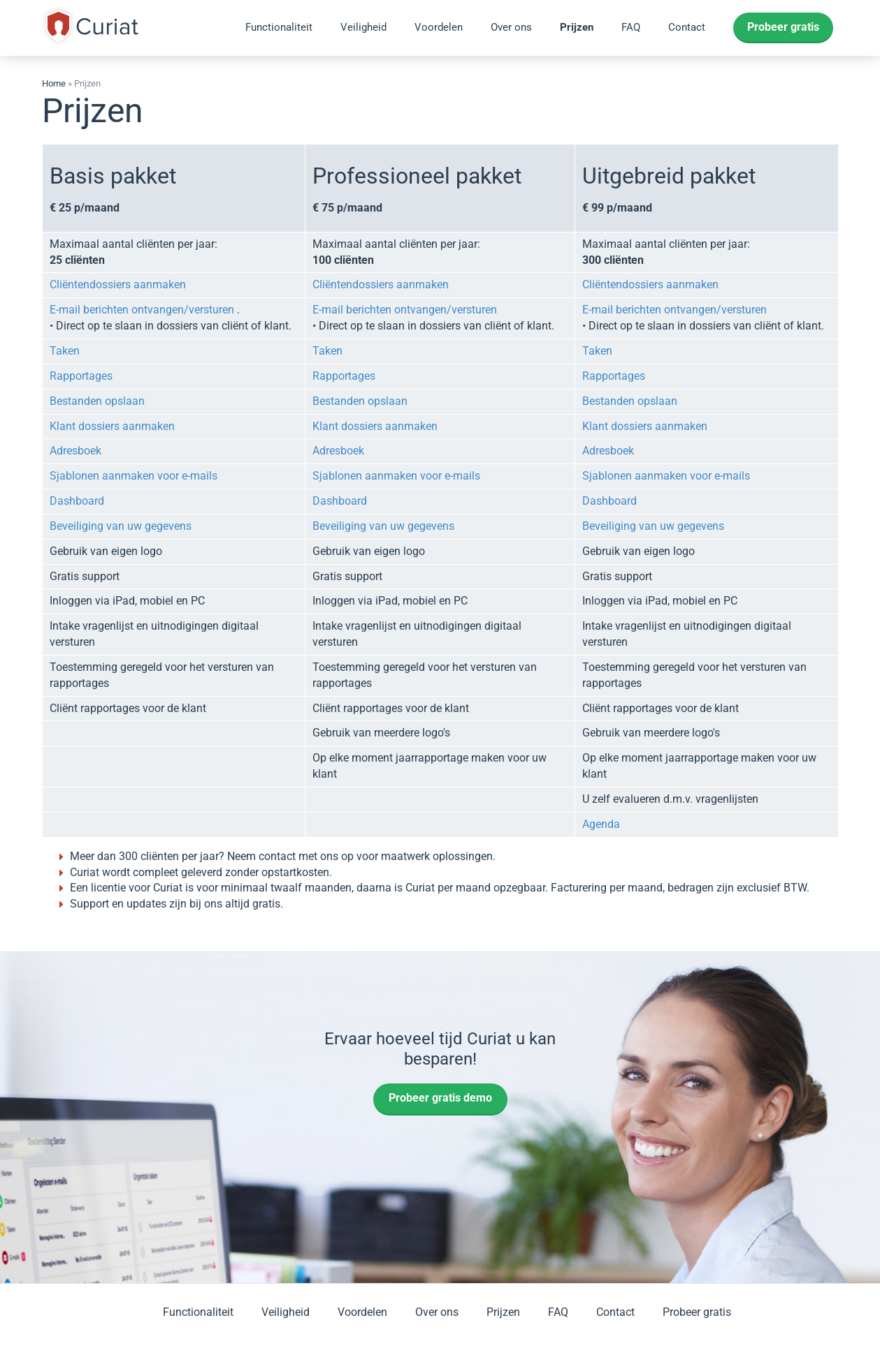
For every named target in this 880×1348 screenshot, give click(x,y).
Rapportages (81, 376)
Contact (686, 27)
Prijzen (576, 27)
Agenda (601, 824)
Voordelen (438, 27)
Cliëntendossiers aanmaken (118, 284)
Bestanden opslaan (97, 401)
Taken (65, 350)
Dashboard (77, 501)
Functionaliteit (278, 27)
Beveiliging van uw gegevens (121, 526)
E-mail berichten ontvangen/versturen (142, 309)
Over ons (511, 27)
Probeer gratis (783, 27)
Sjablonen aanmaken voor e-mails (133, 475)
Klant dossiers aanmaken (112, 426)
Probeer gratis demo (440, 1097)
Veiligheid (363, 27)
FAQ (630, 27)
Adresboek (75, 450)
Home (54, 83)
